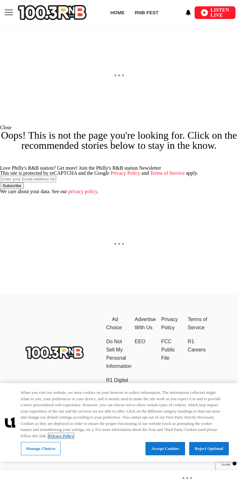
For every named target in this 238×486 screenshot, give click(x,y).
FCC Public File (168, 350)
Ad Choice (114, 323)
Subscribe (12, 185)
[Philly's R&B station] (54, 357)
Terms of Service (167, 173)
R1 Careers (197, 345)
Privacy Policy (125, 173)
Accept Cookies (165, 448)
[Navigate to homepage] (52, 12)
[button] (119, 127)
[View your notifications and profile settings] (188, 12)
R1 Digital (117, 380)
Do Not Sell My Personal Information (119, 354)
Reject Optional (209, 448)
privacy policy (82, 191)
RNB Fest (146, 12)
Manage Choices (40, 448)
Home (117, 12)
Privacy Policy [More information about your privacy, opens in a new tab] (61, 435)
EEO (140, 341)
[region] (119, 422)
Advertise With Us (145, 323)
